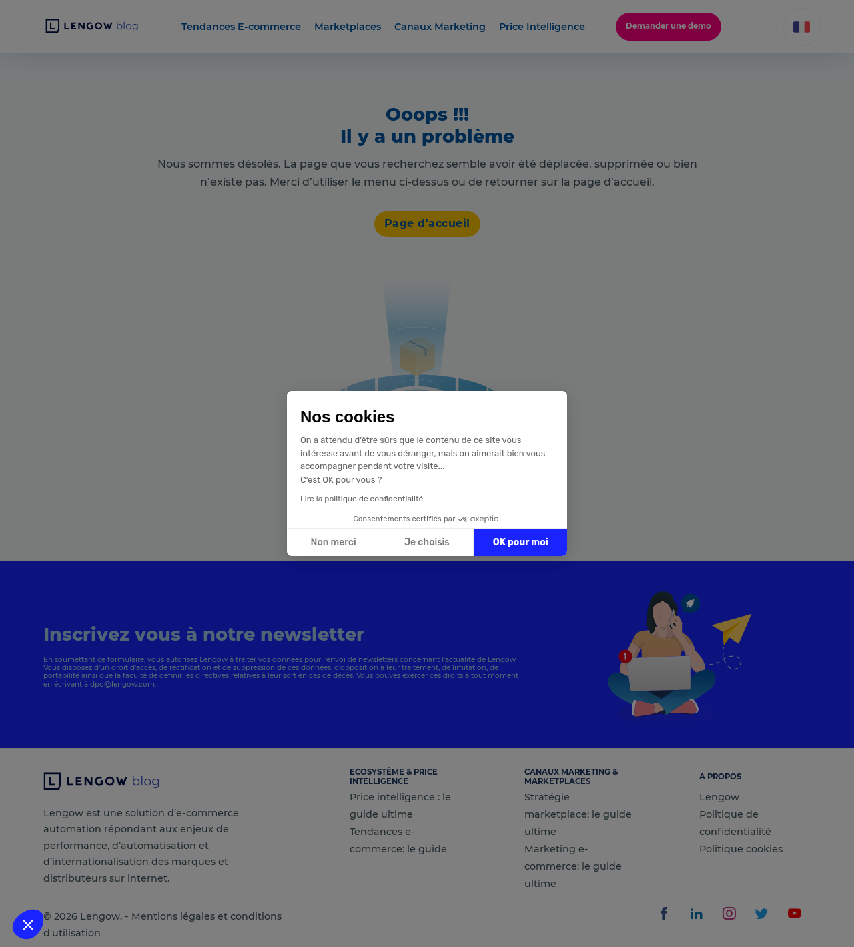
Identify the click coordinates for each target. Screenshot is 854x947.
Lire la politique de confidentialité (361, 498)
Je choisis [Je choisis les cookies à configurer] (427, 542)
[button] (28, 924)
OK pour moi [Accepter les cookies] (520, 542)
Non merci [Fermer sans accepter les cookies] (333, 542)
